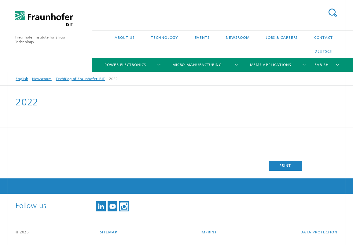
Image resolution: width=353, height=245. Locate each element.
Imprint (208, 232)
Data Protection (319, 232)
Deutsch (323, 51)
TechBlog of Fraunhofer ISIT (80, 79)
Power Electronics (125, 65)
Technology (164, 37)
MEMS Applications (270, 65)
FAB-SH (321, 65)
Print (285, 165)
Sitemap (108, 232)
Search (332, 13)
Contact (323, 37)
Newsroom (237, 37)
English (22, 79)
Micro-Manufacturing (197, 65)
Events (202, 37)
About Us (125, 37)
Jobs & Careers (282, 37)
